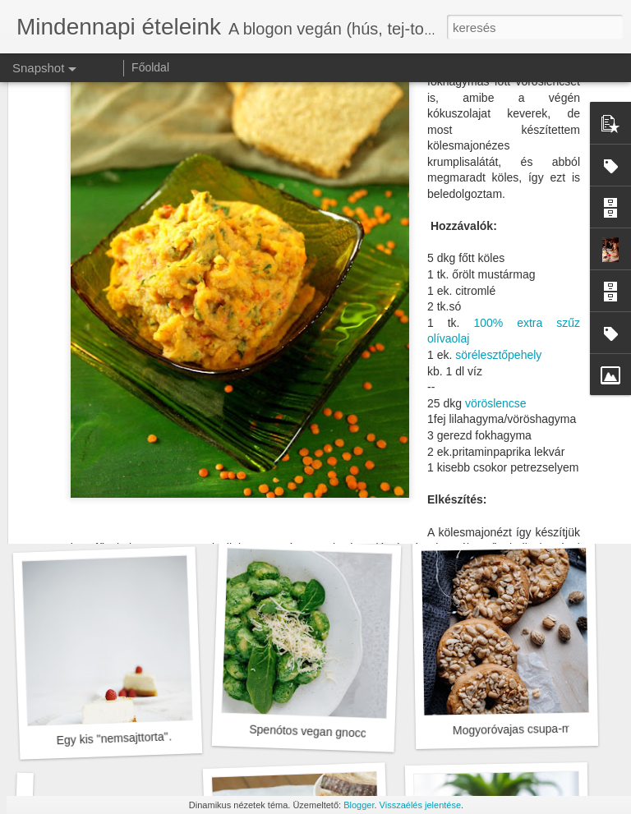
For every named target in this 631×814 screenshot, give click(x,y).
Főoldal (150, 67)
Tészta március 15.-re (305, 515)
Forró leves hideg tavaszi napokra (136, 516)
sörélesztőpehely (498, 176)
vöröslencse (496, 225)
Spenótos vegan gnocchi (312, 731)
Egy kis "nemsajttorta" (112, 738)
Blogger (358, 805)
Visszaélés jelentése (420, 805)
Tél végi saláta (500, 506)
